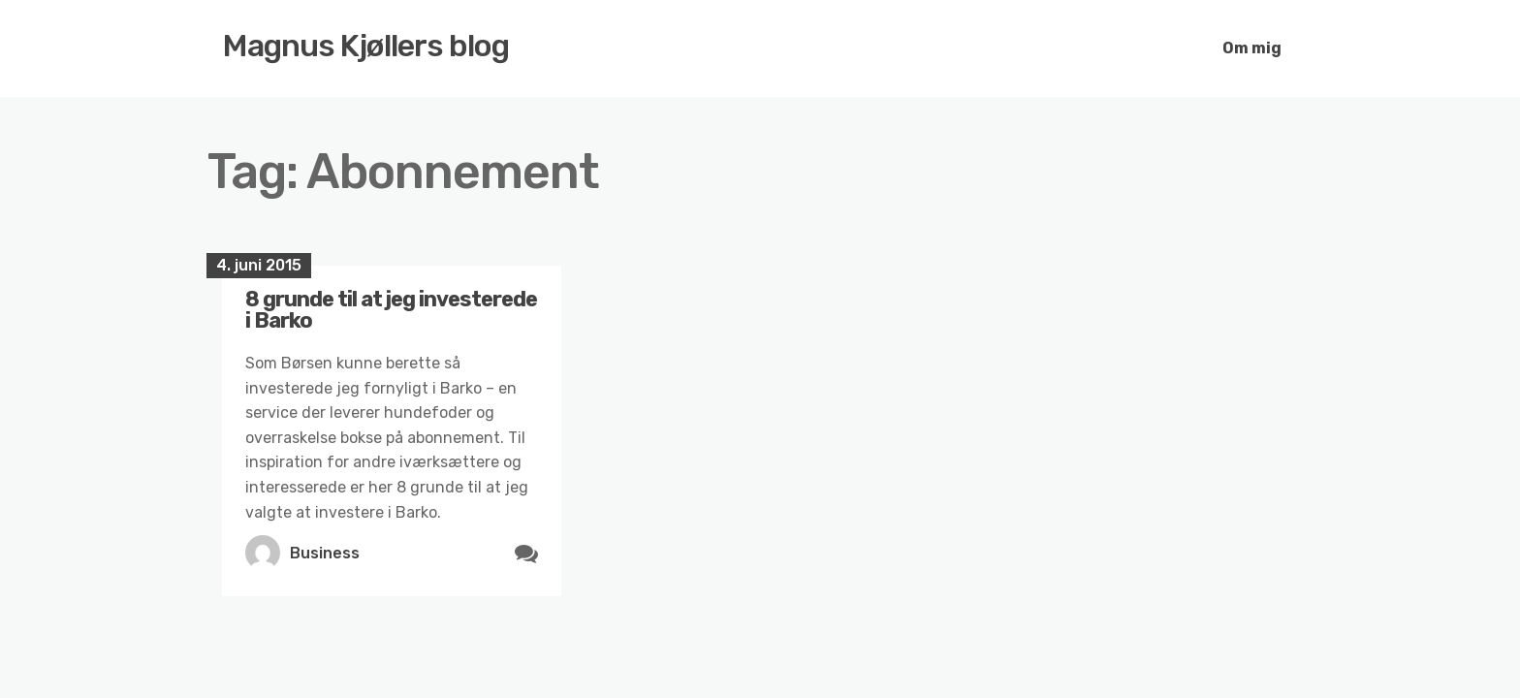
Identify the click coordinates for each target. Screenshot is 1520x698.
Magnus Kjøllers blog (366, 45)
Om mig (1252, 48)
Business (325, 553)
